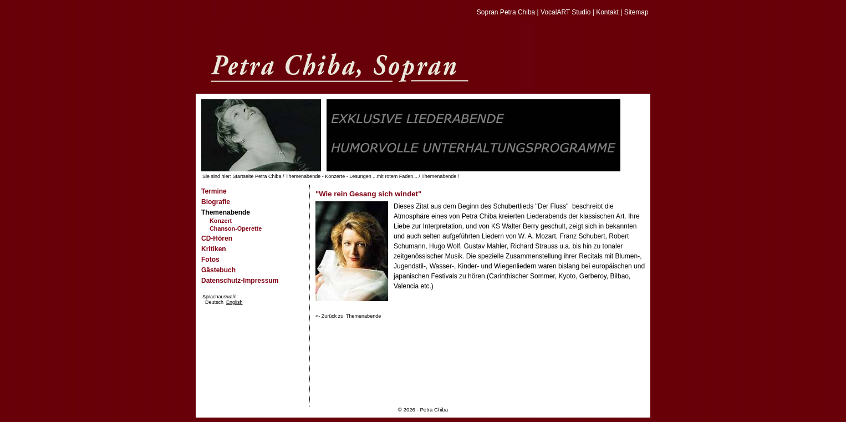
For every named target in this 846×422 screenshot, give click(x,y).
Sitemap (636, 12)
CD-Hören (216, 238)
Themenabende (438, 176)
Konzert (221, 220)
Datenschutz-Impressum (239, 280)
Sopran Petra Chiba (506, 12)
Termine (214, 191)
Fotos (210, 259)
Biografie (215, 202)
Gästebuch (218, 270)
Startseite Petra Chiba (257, 176)
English (234, 302)
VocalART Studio (565, 12)
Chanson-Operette (236, 228)
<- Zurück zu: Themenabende (348, 316)
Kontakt (607, 12)
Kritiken (213, 249)
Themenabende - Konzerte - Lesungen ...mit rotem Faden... (351, 176)
